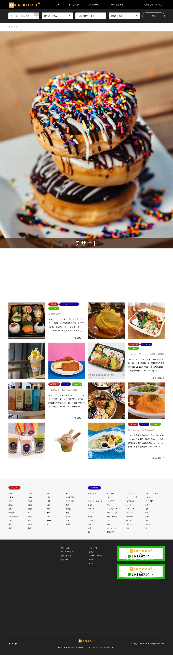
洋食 (89, 524)
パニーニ (91, 509)
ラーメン (129, 513)
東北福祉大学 (13, 517)
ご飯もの (148, 497)
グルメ (91, 552)
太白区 (68, 509)
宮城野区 (11, 513)
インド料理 (111, 493)
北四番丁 (31, 505)
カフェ (90, 497)
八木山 (30, 501)
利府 (48, 501)
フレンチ (91, 513)
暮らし (91, 564)
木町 (48, 513)
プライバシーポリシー (94, 647)
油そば (147, 520)
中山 (67, 493)
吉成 (67, 505)
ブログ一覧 (93, 548)
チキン (90, 505)
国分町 (10, 509)
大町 (48, 509)
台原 (48, 505)
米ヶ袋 (30, 524)
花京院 (49, 524)
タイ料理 (110, 501)
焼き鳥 (147, 524)
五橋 (48, 497)
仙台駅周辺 (70, 497)
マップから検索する (114, 4)
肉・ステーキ (112, 528)
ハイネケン (130, 505)
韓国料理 (110, 532)
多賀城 (30, 509)
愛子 (29, 513)
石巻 (67, 520)
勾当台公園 (70, 501)
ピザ (147, 509)
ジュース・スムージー (96, 501)
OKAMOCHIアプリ (68, 552)
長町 (29, 528)
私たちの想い (74, 4)
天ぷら (90, 520)
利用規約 (64, 560)
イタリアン (92, 493)
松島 (48, 517)
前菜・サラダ (112, 517)
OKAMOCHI (144, 644)
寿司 (108, 520)
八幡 (10, 501)
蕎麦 (128, 528)
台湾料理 (129, 517)
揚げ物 (128, 520)
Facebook (13, 644)
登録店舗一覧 (93, 4)
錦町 (10, 528)
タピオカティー (132, 501)
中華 (147, 513)
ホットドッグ (112, 513)
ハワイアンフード (113, 509)
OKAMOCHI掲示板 (96, 556)
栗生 (10, 520)
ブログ (133, 4)
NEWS (91, 560)
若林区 (68, 524)
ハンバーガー (131, 509)
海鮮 (108, 524)
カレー (109, 497)
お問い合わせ (66, 556)
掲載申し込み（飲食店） (154, 4)
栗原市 (68, 517)
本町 (67, 513)
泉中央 (49, 520)
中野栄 (10, 497)
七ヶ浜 (30, 493)
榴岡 (29, 520)
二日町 (30, 497)
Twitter (9, 644)
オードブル (130, 493)
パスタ (147, 505)
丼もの (90, 517)
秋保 (10, 524)
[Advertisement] (86, 274)
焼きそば (129, 524)
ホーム (58, 4)
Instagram (16, 644)
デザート (110, 505)
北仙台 (10, 505)
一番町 (10, 493)
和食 (147, 517)
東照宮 (30, 517)
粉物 (89, 528)
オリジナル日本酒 (151, 493)
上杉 (48, 493)
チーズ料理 (149, 501)
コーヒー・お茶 (132, 497)
